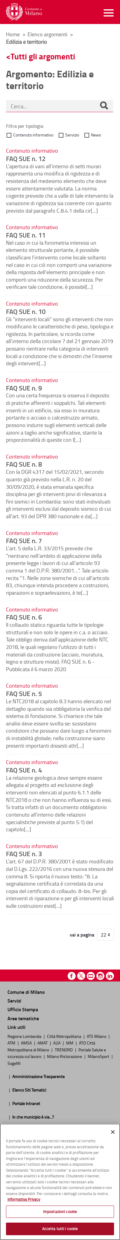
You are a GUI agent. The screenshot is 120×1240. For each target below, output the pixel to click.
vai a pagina (82, 934)
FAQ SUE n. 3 (24, 853)
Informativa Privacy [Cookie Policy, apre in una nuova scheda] (23, 1199)
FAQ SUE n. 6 (24, 617)
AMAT (42, 1043)
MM (70, 1043)
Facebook (72, 976)
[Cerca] (103, 106)
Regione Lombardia (24, 1036)
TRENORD (64, 1050)
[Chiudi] (112, 1132)
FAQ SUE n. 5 (24, 693)
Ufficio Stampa (22, 1009)
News (96, 135)
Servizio (72, 135)
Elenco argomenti (48, 34)
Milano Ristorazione (65, 1056)
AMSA (27, 1043)
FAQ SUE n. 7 (24, 540)
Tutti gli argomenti (42, 56)
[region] (60, 1182)
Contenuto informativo (33, 135)
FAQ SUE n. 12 (25, 158)
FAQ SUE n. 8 (24, 464)
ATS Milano (97, 1036)
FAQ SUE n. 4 (24, 770)
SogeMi (14, 1063)
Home (13, 34)
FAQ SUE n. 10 (25, 311)
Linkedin (110, 976)
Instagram (100, 976)
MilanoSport (99, 1056)
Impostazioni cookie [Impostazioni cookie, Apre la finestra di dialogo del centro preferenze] (60, 1211)
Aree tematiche (23, 1018)
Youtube (91, 976)
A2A (57, 1043)
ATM (11, 1043)
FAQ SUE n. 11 (25, 235)
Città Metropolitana (64, 1036)
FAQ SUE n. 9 (24, 388)
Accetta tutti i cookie (60, 1228)
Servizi (14, 1000)
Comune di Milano (26, 991)
